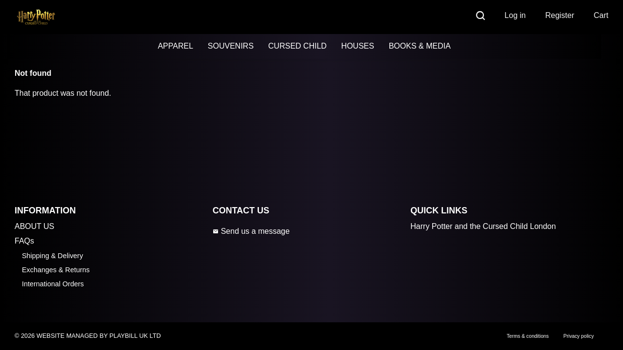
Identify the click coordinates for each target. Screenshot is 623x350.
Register (559, 15)
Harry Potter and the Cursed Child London (483, 226)
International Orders (53, 284)
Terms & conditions (528, 336)
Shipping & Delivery (52, 256)
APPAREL (175, 46)
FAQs (24, 241)
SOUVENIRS (231, 46)
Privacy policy (578, 336)
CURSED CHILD (297, 46)
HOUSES (357, 46)
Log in (515, 15)
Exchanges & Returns (56, 270)
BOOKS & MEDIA (420, 46)
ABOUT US (35, 226)
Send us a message (251, 231)
